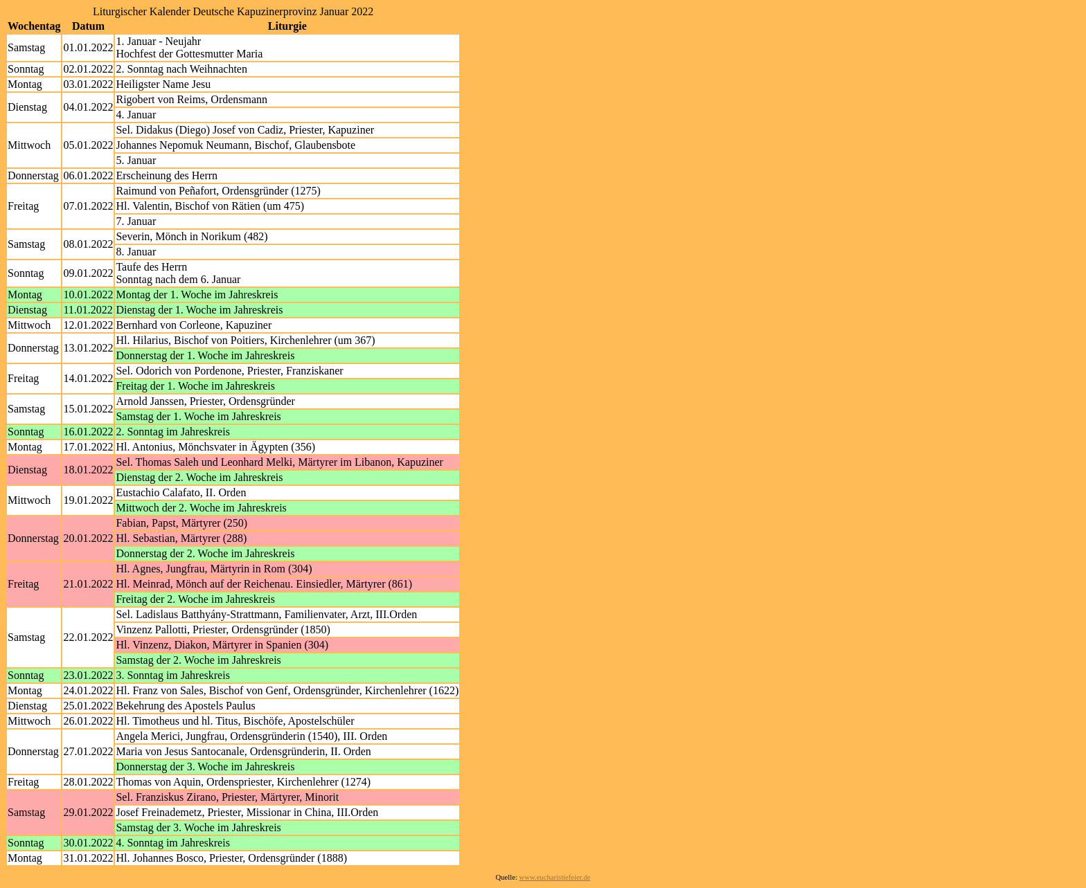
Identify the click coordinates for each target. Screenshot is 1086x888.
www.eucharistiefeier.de (555, 877)
